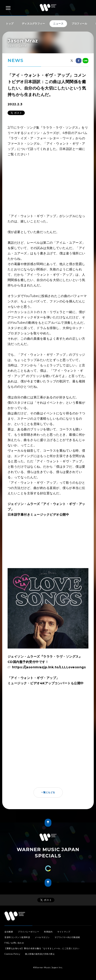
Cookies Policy (12, 954)
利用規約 (48, 931)
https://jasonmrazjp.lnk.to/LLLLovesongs (49, 667)
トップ (10, 23)
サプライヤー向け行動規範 (67, 937)
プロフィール (79, 23)
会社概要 (8, 931)
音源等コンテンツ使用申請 (17, 937)
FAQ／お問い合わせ (14, 943)
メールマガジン (42, 937)
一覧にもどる (48, 792)
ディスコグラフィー (33, 23)
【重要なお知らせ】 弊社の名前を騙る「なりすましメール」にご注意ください (41, 948)
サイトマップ (63, 931)
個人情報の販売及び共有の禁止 (40, 954)
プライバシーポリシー (28, 931)
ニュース (58, 23)
